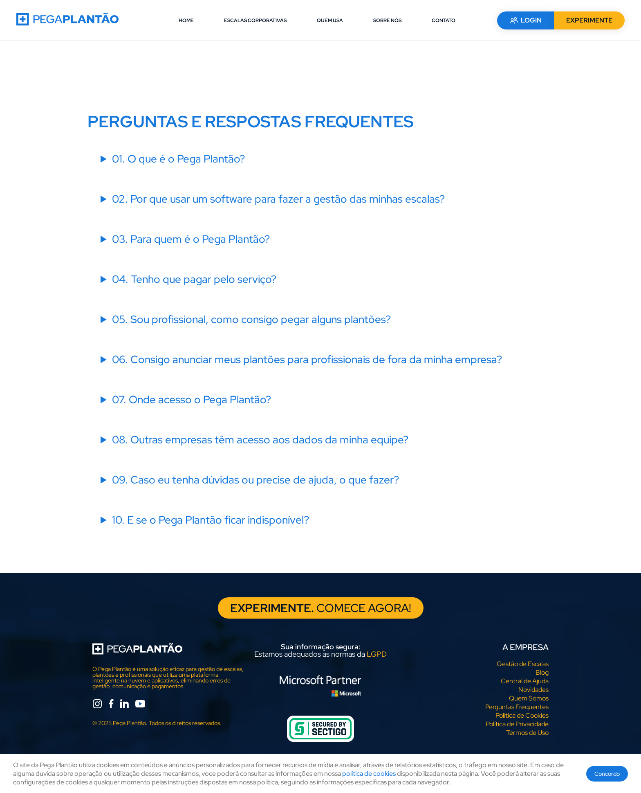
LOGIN (525, 20)
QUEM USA (330, 20)
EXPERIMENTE (589, 20)
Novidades (533, 689)
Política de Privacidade (517, 724)
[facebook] (111, 704)
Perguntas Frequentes (517, 707)
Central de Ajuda (525, 681)
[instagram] (97, 705)
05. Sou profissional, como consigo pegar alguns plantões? (251, 319)
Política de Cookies (522, 715)
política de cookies (369, 773)
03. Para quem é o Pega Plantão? (191, 239)
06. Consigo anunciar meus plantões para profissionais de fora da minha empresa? (307, 359)
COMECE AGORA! (320, 608)
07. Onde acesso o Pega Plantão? (191, 400)
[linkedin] (124, 704)
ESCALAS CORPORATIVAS (255, 20)
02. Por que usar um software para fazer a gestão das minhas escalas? (278, 199)
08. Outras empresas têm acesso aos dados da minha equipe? (260, 440)
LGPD (377, 654)
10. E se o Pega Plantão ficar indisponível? (210, 520)
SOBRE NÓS (387, 20)
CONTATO (443, 20)
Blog (542, 672)
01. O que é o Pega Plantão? (178, 159)
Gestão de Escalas (523, 664)
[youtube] (140, 704)
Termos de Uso (527, 732)
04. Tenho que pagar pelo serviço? (194, 279)
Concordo (607, 773)
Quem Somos (529, 698)
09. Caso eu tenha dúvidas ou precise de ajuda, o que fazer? (255, 480)
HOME (186, 20)
